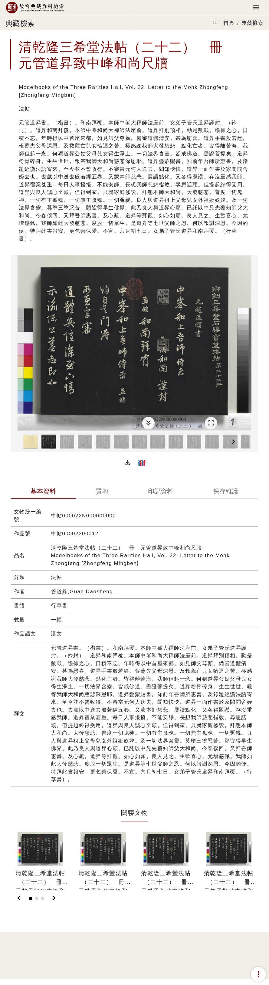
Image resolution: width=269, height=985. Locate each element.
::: (216, 22)
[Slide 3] (42, 898)
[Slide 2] (36, 898)
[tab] (43, 492)
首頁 (229, 22)
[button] (127, 462)
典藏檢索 (252, 22)
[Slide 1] (30, 898)
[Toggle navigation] (256, 8)
